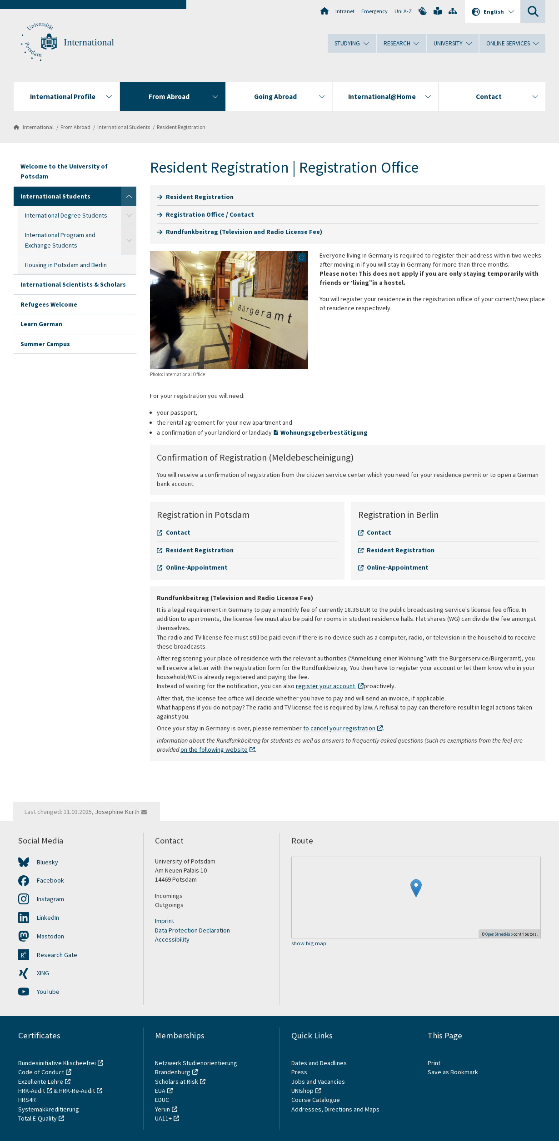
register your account (326, 686)
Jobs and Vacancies (318, 1081)
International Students (123, 127)
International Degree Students (66, 215)
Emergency (374, 11)
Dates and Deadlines (319, 1063)
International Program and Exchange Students (60, 240)
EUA (160, 1090)
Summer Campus (45, 344)
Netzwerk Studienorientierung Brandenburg (196, 1067)
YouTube (48, 991)
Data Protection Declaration (192, 930)
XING (43, 973)
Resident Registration (181, 127)
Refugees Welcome (48, 304)
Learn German (41, 324)
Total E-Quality (37, 1118)
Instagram (50, 899)
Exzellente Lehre (40, 1081)
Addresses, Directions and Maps (335, 1109)
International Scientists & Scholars (73, 284)
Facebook (50, 880)
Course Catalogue (315, 1100)
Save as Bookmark (453, 1072)
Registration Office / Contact (210, 214)
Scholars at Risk (176, 1081)
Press (299, 1072)
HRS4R (27, 1100)
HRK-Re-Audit (77, 1090)
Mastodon (50, 936)
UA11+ (163, 1118)
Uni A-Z (403, 11)
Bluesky (47, 862)
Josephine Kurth (117, 812)
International (89, 42)
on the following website (214, 749)
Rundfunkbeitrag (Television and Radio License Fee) (244, 232)
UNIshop (302, 1090)
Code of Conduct (41, 1072)
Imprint (164, 921)
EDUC (162, 1100)
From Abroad (75, 127)
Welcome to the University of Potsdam (64, 171)
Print (434, 1063)
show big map (308, 944)
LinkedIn (48, 917)
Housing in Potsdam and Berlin (66, 265)
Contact (178, 532)
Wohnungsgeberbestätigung (324, 432)
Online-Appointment (197, 567)
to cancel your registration (339, 728)
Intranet (344, 11)
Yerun (162, 1109)
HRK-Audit (31, 1090)
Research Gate (57, 955)
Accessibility (172, 939)
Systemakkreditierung (48, 1109)
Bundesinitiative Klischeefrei (57, 1063)
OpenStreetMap (499, 934)
